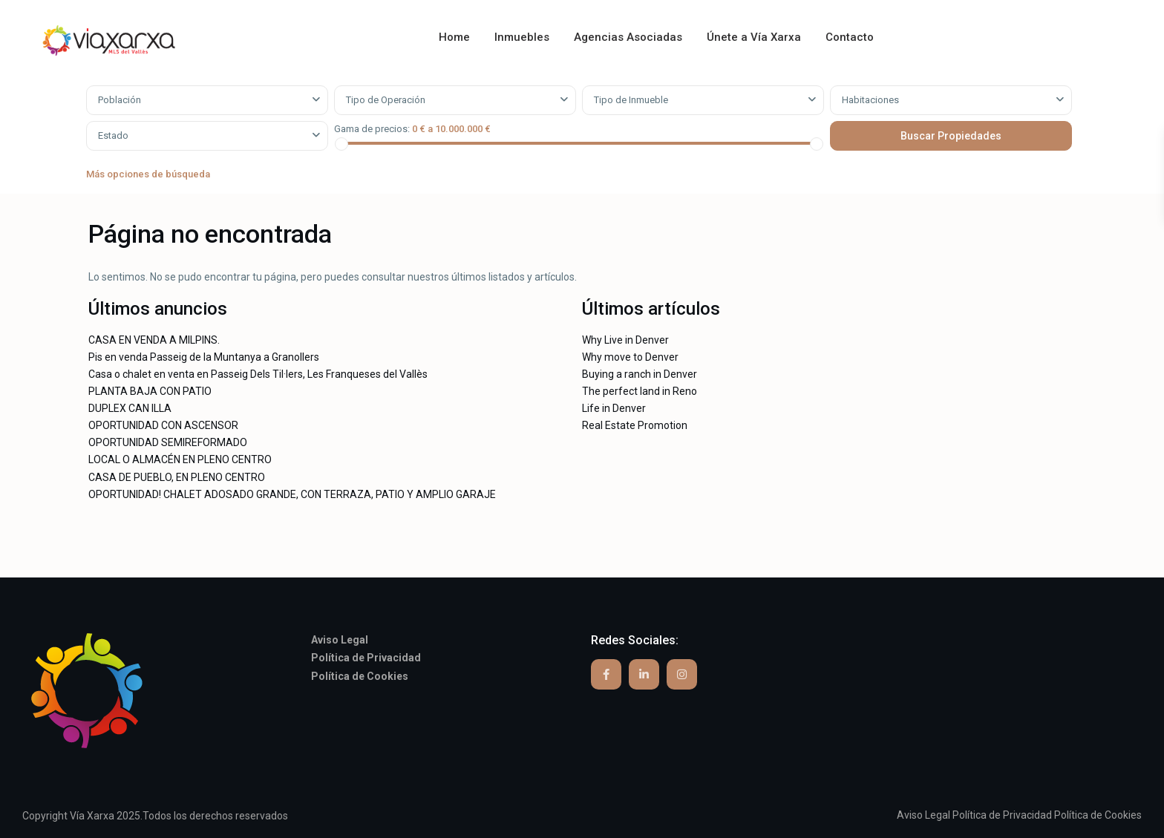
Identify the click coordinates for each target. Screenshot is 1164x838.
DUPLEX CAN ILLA (129, 408)
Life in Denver (614, 408)
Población (119, 99)
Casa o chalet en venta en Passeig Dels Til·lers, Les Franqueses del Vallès (258, 374)
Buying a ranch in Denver (639, 374)
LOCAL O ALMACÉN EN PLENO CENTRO (180, 459)
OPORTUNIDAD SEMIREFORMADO (167, 442)
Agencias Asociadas (628, 37)
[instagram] (682, 674)
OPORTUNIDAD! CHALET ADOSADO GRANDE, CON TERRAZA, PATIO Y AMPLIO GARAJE (292, 494)
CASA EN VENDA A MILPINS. (154, 340)
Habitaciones (870, 99)
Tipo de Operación (385, 99)
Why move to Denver (630, 357)
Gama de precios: (372, 128)
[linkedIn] (644, 674)
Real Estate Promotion (634, 425)
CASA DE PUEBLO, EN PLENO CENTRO (176, 477)
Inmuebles (521, 37)
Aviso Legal (923, 815)
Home (454, 37)
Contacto (849, 37)
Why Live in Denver (625, 340)
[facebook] (606, 674)
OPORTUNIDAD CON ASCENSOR (163, 425)
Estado (113, 135)
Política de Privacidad (1002, 815)
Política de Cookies (1098, 815)
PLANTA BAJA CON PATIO (150, 391)
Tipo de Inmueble (631, 99)
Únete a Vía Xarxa (754, 37)
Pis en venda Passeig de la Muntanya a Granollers (203, 357)
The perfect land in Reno (639, 391)
